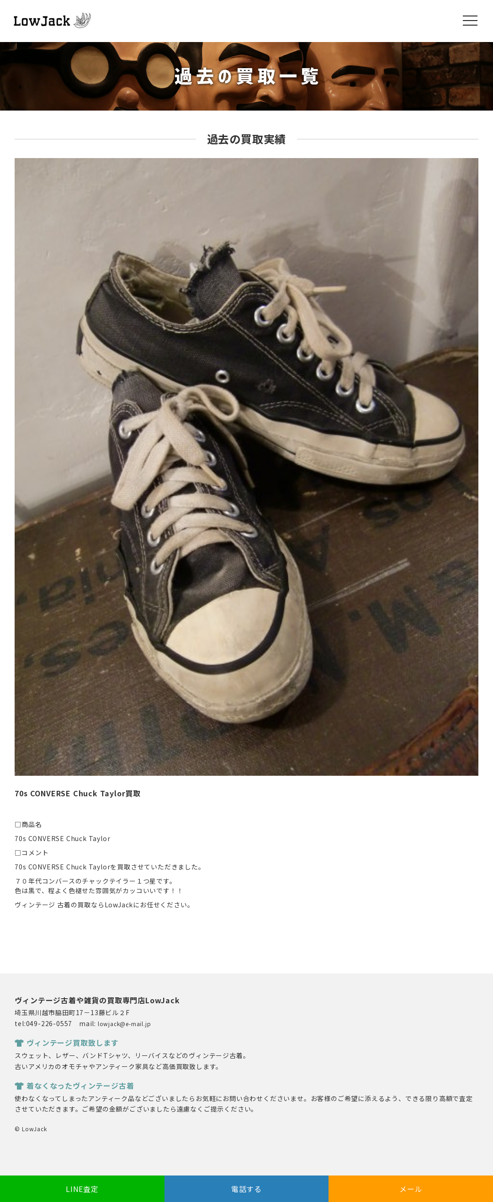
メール (410, 1188)
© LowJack (31, 1129)
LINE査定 (82, 1188)
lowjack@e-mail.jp (124, 1023)
